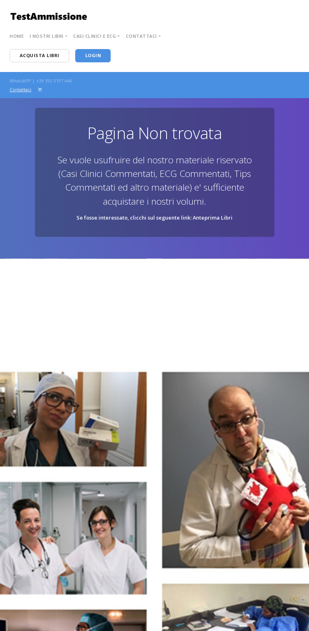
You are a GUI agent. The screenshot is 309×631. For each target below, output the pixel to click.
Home (17, 36)
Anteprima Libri (213, 217)
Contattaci (20, 89)
